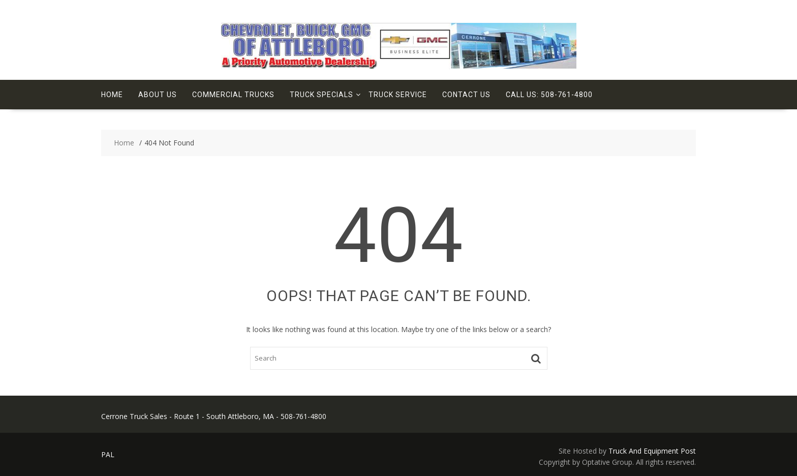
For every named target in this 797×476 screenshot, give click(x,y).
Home (112, 95)
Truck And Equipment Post (652, 451)
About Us (157, 95)
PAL (107, 454)
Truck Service (398, 95)
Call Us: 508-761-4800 (549, 95)
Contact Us (466, 95)
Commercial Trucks (233, 95)
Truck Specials (321, 95)
